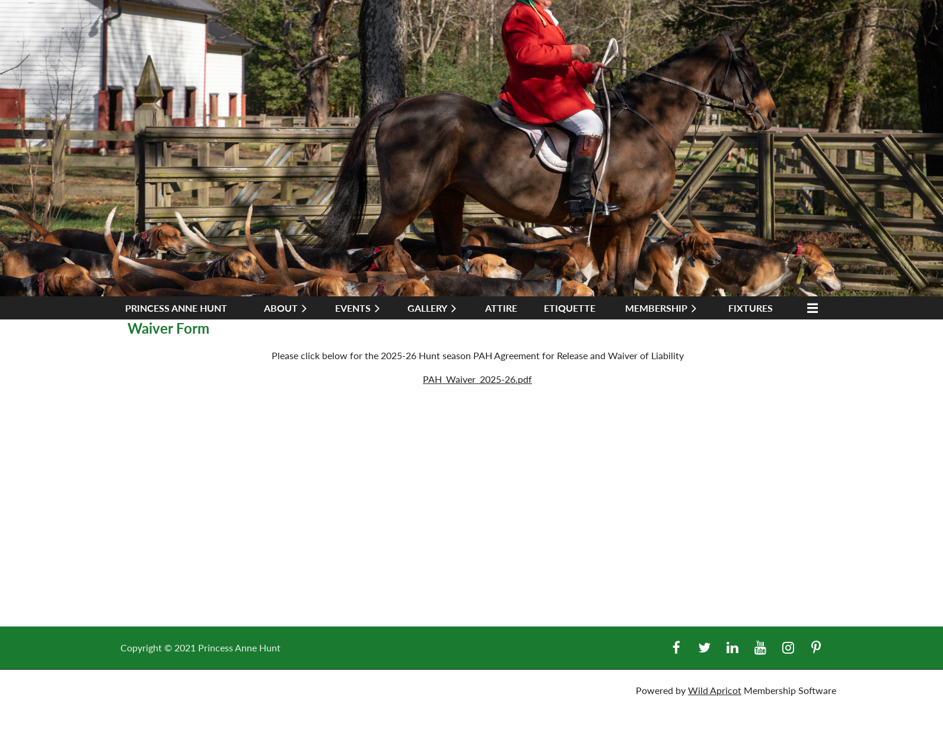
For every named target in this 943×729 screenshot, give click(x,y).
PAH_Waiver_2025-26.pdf (477, 379)
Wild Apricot (714, 690)
